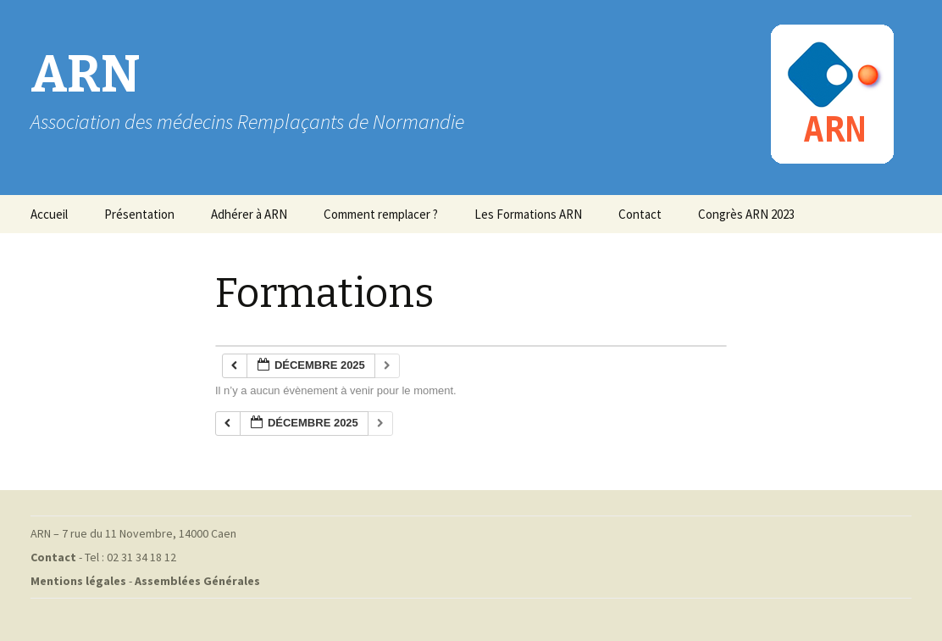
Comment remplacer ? (381, 214)
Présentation (139, 214)
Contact (640, 214)
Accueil (49, 214)
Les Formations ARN (528, 214)
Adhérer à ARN (249, 214)
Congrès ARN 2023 (746, 214)
